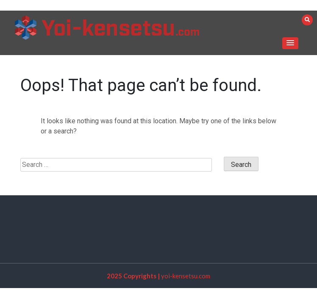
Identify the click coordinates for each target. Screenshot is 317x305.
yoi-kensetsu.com (185, 276)
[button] (290, 43)
